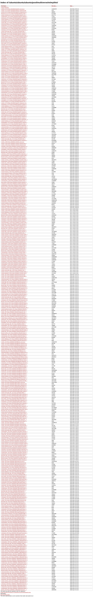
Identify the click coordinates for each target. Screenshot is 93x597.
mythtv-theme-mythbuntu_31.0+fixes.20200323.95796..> (14, 380)
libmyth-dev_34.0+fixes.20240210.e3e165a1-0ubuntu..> (14, 459)
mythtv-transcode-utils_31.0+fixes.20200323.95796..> (13, 349)
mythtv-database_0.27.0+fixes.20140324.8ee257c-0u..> (14, 47)
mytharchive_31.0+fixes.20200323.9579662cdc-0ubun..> (14, 355)
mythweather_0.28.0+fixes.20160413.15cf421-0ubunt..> (14, 177)
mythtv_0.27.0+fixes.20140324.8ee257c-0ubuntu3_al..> (14, 103)
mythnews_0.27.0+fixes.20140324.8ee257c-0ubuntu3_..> (14, 98)
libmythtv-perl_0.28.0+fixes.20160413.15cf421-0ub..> (13, 152)
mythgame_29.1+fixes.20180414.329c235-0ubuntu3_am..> (14, 307)
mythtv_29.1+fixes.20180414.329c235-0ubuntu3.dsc (13, 274)
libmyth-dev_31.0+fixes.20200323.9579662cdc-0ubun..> (14, 368)
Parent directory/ (5, 7)
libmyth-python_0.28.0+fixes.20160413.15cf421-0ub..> (13, 156)
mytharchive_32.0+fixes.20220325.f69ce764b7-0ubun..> (14, 391)
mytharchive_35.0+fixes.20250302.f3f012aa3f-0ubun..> (14, 489)
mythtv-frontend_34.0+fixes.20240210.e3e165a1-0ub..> (14, 427)
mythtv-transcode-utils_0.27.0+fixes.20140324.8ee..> (13, 31)
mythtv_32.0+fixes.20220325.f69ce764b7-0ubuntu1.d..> (14, 385)
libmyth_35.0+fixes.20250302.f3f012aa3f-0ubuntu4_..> (13, 516)
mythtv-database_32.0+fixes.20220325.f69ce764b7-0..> (14, 386)
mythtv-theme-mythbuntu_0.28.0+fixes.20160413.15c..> (14, 147)
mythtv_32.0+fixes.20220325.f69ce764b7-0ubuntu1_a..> (14, 400)
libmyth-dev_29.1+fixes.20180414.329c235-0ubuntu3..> (14, 285)
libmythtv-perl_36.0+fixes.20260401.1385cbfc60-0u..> (13, 568)
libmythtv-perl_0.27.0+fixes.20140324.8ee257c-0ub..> (13, 40)
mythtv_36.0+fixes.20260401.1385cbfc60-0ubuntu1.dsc (14, 536)
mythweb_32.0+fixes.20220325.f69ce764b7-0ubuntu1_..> (14, 406)
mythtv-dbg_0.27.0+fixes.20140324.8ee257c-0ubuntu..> (14, 22)
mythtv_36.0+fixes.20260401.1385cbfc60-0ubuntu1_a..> (14, 551)
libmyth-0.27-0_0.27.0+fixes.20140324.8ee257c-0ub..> (13, 13)
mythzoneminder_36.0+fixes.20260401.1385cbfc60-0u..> (14, 540)
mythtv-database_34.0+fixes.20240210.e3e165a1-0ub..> (14, 442)
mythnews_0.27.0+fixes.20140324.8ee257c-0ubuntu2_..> (14, 29)
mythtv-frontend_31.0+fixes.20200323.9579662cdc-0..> (14, 376)
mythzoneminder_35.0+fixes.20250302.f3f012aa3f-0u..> (14, 467)
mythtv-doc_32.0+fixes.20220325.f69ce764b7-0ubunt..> (14, 418)
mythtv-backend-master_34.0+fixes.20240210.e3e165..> (14, 446)
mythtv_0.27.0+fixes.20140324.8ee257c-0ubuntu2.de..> (14, 12)
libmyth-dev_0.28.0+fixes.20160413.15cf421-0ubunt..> (13, 167)
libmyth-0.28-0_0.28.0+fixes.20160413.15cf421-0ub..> (13, 150)
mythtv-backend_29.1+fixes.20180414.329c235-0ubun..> (14, 294)
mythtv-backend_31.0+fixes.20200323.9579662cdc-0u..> (14, 347)
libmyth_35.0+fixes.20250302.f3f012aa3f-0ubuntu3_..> (13, 492)
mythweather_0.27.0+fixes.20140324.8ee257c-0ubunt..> (14, 21)
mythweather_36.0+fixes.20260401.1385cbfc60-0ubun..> (14, 542)
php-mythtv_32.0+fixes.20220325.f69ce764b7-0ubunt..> (14, 398)
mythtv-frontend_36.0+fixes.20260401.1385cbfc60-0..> (13, 549)
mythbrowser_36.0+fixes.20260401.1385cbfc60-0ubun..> (14, 562)
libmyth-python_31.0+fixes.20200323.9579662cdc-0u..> (14, 346)
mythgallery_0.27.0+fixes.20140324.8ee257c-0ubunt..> (13, 34)
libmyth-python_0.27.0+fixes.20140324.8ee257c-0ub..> (13, 41)
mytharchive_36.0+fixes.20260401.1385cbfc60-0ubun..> (14, 561)
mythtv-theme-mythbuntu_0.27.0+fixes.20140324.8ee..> (14, 37)
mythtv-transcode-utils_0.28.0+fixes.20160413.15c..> (13, 176)
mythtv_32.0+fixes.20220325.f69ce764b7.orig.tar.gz (13, 382)
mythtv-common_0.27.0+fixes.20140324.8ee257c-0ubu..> (14, 35)
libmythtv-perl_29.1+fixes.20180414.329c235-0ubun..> (13, 321)
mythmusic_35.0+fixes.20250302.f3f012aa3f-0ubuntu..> (14, 485)
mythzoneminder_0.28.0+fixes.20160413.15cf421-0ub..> (14, 155)
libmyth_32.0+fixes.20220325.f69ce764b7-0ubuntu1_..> (14, 419)
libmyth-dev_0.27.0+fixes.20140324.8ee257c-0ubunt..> (13, 32)
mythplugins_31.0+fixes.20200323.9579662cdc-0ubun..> (14, 377)
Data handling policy (5, 594)
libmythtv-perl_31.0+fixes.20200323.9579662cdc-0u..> (13, 350)
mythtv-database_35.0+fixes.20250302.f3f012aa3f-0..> (13, 471)
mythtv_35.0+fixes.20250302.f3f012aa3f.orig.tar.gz (12, 461)
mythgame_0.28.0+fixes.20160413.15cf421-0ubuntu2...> (14, 219)
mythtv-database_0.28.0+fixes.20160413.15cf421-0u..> (14, 174)
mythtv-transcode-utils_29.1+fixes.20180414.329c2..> (13, 297)
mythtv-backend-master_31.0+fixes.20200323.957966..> (14, 367)
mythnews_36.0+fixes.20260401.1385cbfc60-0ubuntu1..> (14, 558)
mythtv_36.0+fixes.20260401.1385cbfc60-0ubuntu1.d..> (14, 537)
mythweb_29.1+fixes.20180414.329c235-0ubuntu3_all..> (14, 337)
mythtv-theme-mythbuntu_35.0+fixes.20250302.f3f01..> (14, 474)
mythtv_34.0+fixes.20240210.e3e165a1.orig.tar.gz (12, 422)
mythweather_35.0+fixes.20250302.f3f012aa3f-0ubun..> (14, 468)
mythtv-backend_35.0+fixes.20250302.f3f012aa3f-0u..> (14, 480)
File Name (3, 6)
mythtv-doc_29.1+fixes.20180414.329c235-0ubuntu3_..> (14, 331)
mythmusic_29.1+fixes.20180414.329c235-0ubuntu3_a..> (14, 319)
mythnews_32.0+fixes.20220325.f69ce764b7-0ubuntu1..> (14, 395)
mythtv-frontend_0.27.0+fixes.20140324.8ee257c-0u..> (13, 15)
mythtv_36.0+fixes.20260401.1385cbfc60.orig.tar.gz (13, 534)
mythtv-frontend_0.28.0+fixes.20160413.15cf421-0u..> (13, 171)
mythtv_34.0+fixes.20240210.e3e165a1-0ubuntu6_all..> (14, 440)
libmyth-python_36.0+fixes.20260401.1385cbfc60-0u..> (13, 570)
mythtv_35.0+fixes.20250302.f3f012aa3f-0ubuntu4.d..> (13, 498)
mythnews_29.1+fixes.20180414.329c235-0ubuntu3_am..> (14, 328)
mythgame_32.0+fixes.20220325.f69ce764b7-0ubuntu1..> (14, 394)
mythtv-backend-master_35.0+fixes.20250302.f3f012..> (14, 477)
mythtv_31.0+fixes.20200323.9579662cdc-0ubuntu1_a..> (14, 353)
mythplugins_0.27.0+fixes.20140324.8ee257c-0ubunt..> (14, 38)
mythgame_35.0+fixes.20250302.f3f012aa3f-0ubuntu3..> (14, 497)
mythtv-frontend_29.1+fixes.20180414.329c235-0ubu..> (14, 289)
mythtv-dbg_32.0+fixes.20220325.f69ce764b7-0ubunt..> (14, 407)
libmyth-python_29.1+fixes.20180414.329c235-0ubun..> (14, 333)
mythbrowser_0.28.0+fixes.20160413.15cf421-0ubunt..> (14, 161)
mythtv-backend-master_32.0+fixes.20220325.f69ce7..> (14, 421)
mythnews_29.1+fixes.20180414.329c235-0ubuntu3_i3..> (14, 288)
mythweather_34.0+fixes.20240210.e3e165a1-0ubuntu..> (14, 431)
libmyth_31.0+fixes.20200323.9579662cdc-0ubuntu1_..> (14, 379)
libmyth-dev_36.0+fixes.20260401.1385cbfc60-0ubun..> (14, 567)
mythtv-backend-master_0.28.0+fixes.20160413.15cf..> (13, 173)
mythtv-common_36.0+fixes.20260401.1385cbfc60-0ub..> (14, 557)
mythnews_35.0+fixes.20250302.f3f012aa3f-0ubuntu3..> (14, 483)
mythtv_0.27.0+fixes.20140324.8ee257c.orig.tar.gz (12, 9)
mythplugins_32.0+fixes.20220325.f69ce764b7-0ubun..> (14, 401)
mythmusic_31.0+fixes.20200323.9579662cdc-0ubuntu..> (14, 371)
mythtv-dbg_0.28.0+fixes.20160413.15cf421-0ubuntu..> (14, 179)
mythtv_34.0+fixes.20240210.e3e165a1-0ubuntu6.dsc (13, 424)
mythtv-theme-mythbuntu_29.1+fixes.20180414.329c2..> (14, 318)
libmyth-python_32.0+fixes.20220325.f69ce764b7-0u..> (13, 388)
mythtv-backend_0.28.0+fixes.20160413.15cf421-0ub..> (14, 164)
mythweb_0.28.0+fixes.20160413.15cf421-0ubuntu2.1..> (14, 239)
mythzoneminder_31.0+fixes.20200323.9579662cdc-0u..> (14, 352)
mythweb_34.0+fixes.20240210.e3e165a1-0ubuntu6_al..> (14, 436)
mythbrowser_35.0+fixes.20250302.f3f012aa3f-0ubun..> (14, 488)
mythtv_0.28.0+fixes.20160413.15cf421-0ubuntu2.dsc (13, 144)
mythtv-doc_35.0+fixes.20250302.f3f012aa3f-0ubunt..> (13, 470)
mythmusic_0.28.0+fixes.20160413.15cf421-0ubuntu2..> (14, 165)
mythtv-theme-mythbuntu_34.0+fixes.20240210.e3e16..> (14, 428)
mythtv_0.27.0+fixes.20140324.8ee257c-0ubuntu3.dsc (13, 76)
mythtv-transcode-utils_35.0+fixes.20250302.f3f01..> (13, 473)
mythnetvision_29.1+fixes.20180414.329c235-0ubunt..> (14, 295)
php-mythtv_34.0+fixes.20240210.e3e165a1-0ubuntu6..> (14, 433)
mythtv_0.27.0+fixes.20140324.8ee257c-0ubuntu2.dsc (13, 10)
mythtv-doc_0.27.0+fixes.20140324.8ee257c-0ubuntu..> (14, 50)
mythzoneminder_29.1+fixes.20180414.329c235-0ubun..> (14, 279)
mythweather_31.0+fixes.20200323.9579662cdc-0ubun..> (14, 365)
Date (71, 6)
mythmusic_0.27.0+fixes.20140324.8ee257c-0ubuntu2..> (14, 18)
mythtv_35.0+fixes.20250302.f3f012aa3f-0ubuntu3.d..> (13, 464)
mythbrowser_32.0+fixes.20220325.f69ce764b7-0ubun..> (14, 413)
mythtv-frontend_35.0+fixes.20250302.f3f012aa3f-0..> (13, 465)
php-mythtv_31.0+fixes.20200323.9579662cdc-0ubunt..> (14, 374)
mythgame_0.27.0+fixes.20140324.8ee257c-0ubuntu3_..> (14, 85)
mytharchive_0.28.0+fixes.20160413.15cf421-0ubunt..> (13, 168)
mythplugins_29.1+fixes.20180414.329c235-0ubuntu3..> (14, 340)
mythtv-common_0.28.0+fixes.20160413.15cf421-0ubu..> (14, 159)
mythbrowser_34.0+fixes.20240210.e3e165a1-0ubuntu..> (14, 452)
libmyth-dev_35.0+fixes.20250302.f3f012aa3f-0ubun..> (13, 495)
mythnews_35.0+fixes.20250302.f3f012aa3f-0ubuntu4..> (14, 527)
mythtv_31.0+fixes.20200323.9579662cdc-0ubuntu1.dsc (14, 345)
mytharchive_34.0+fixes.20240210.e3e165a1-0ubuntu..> (14, 454)
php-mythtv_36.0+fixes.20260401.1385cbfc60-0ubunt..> (14, 539)
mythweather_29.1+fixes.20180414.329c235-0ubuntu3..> (14, 286)
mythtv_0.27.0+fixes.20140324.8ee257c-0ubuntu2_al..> (14, 49)
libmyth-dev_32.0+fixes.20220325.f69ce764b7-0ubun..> (14, 415)
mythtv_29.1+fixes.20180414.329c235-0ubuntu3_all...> (13, 312)
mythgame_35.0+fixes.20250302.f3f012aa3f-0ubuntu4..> (14, 533)
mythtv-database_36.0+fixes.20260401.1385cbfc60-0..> (14, 548)
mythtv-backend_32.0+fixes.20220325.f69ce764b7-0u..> (14, 397)
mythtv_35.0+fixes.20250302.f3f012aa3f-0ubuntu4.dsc (13, 500)
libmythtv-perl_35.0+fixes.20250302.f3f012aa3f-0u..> (13, 491)
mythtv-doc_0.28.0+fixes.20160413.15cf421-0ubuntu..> (14, 162)
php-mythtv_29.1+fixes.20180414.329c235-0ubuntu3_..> (14, 315)
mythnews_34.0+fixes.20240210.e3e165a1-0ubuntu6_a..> (14, 449)
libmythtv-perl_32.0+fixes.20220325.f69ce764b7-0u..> (13, 410)
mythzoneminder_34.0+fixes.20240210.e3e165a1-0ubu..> (14, 437)
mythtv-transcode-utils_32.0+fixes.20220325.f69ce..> (13, 392)
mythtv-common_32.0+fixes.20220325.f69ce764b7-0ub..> (14, 409)
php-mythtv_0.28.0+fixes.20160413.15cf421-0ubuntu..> (14, 182)
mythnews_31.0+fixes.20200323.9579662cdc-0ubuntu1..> (14, 358)
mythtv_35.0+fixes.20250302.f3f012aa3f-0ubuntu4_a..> (14, 512)
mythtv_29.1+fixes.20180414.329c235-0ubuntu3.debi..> (14, 276)
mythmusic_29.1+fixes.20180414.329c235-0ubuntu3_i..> (14, 291)
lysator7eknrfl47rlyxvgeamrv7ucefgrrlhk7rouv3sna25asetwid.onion (16, 592)
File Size (54, 6)
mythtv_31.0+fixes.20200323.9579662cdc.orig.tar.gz (13, 342)
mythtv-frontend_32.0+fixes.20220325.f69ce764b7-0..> (13, 404)
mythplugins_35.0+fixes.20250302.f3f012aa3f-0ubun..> (13, 482)
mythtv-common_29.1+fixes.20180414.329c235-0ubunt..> (14, 298)
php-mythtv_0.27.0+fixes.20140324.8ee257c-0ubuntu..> (14, 43)
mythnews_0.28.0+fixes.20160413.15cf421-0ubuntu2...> (14, 240)
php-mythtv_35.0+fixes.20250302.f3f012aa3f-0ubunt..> (13, 476)
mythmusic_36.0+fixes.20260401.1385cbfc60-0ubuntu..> (14, 564)
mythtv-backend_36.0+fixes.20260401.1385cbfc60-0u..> (14, 552)
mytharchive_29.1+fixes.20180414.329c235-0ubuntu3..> (14, 292)
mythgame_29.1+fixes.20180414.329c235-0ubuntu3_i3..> (14, 300)
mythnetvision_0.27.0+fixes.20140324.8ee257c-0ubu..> (14, 28)
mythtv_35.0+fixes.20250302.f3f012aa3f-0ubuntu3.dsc (13, 462)
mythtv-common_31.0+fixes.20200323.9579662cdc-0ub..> (14, 356)
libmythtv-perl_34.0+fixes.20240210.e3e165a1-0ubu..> (13, 455)
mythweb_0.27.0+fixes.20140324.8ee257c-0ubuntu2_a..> (14, 44)
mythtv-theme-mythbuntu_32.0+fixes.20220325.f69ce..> (14, 412)
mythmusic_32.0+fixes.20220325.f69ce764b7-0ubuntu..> (14, 403)
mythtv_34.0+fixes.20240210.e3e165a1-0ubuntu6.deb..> (14, 425)
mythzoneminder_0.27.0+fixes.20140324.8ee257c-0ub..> (14, 24)
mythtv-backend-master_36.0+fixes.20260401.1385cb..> (14, 554)
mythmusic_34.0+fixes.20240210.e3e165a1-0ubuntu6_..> (14, 450)
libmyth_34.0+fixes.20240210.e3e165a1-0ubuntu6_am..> (14, 456)
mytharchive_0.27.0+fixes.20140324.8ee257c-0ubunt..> (14, 25)
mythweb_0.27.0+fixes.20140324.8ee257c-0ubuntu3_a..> (14, 113)
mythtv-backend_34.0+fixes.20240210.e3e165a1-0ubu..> (14, 445)
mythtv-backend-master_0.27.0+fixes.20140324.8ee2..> (14, 46)
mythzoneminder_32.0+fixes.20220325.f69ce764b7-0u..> (14, 416)
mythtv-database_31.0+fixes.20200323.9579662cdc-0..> (14, 364)
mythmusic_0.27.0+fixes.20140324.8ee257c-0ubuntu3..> (14, 79)
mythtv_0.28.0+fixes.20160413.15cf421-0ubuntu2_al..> (13, 170)
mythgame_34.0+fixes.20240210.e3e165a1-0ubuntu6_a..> (14, 439)
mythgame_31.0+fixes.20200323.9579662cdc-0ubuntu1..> (14, 362)
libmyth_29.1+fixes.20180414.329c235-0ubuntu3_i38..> (14, 301)
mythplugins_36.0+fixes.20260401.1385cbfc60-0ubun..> (14, 555)
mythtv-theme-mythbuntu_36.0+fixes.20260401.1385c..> (14, 545)
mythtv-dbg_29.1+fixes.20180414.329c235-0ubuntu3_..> (14, 282)
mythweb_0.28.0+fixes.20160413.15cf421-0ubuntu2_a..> (14, 146)
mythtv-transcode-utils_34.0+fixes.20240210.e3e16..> (13, 430)
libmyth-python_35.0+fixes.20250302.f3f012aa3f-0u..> (13, 494)
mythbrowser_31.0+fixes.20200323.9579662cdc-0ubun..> (14, 359)
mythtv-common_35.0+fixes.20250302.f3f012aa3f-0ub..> (14, 479)
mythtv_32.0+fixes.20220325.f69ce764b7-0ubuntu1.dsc (14, 383)
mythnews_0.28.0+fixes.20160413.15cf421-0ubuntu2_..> (14, 153)
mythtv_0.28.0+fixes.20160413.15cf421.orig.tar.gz (12, 141)
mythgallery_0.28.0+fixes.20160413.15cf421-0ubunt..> (13, 149)
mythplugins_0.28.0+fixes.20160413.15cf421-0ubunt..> (13, 158)
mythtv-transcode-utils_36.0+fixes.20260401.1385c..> (13, 543)
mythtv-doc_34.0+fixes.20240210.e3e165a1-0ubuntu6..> (14, 434)
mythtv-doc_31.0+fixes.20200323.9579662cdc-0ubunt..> (14, 373)
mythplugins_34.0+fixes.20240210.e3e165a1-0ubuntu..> (14, 448)
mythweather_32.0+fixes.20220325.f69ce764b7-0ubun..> (14, 389)
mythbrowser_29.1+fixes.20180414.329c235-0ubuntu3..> (14, 280)
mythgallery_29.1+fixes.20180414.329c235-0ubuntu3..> (14, 283)
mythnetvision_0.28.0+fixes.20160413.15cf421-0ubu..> (13, 180)
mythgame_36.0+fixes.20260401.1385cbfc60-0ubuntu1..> (14, 559)
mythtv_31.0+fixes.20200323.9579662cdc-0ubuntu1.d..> (14, 343)
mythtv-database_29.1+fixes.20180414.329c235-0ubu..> (14, 339)
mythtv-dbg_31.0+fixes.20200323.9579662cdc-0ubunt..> (14, 370)
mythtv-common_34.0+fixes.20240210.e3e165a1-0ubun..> (14, 443)
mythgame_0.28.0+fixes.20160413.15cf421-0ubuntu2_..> (14, 183)
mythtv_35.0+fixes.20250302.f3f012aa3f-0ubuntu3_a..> (14, 486)
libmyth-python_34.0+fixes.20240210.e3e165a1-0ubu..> (14, 458)
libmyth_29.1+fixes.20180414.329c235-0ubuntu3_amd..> (14, 316)
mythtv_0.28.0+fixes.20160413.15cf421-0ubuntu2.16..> (14, 209)
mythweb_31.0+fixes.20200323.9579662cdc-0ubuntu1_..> (14, 361)
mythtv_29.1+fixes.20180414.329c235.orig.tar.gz (12, 277)
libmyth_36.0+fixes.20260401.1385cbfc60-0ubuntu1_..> (14, 565)
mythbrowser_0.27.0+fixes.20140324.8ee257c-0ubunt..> (14, 16)
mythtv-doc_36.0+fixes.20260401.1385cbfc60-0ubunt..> (14, 546)
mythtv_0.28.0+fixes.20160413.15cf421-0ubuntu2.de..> (14, 143)
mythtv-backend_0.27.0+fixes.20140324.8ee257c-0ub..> (14, 19)
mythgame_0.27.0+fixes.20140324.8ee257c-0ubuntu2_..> (14, 26)
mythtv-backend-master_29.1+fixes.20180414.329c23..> (14, 309)
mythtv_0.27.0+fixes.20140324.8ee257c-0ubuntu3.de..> (14, 77)
